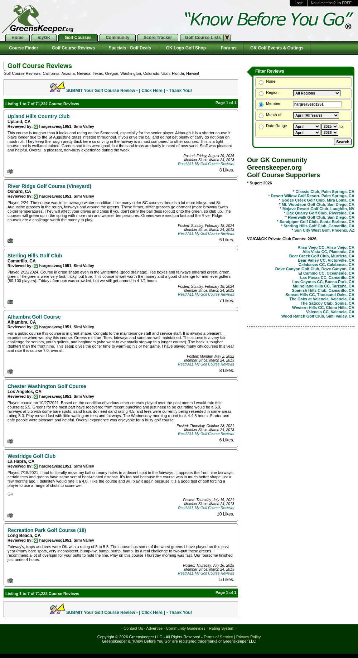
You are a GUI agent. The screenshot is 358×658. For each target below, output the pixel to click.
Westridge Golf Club (31, 456)
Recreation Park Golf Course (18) (47, 530)
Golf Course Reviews (73, 47)
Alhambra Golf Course (34, 317)
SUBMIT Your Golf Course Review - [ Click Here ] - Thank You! (129, 90)
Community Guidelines (185, 628)
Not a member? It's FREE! (332, 3)
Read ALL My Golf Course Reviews (206, 164)
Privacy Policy (248, 637)
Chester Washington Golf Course (47, 386)
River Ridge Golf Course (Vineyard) (49, 186)
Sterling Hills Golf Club (35, 255)
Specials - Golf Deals (130, 47)
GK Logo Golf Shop (186, 47)
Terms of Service (218, 637)
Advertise (154, 628)
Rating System (221, 628)
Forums (228, 47)
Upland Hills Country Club (38, 116)
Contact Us (133, 628)
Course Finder (22, 47)
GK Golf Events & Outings (277, 47)
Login (299, 3)
